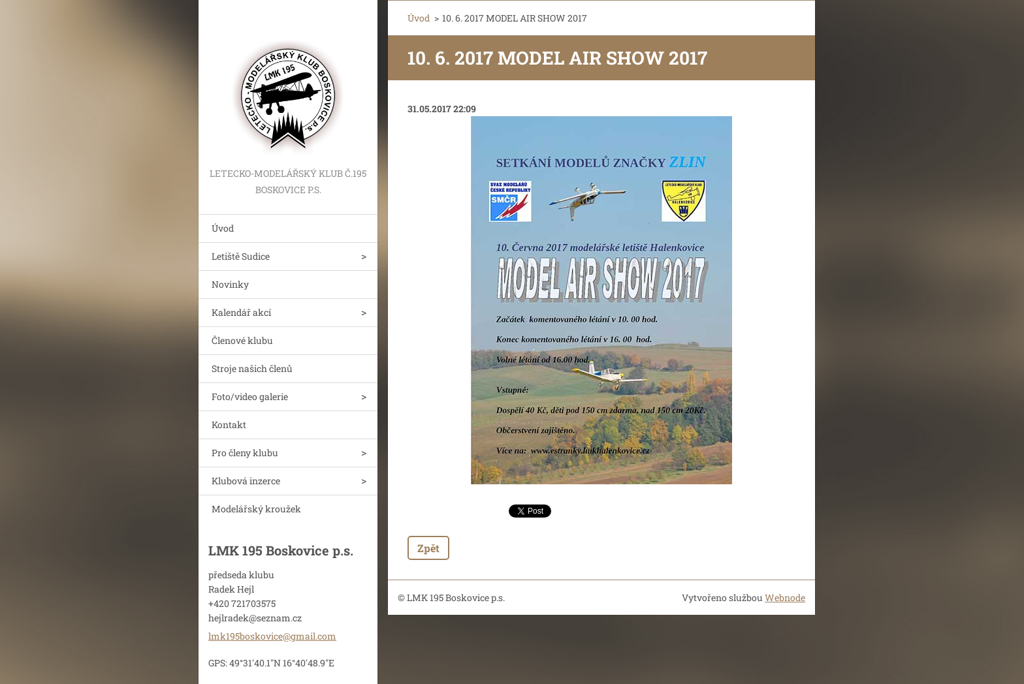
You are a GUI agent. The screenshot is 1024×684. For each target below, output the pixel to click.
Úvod (223, 228)
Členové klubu (242, 340)
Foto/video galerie (250, 396)
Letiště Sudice (241, 256)
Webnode (785, 597)
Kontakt (229, 424)
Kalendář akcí (241, 312)
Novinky (230, 284)
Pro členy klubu (245, 452)
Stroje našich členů (252, 368)
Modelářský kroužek (256, 509)
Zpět (428, 548)
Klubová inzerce (246, 480)
